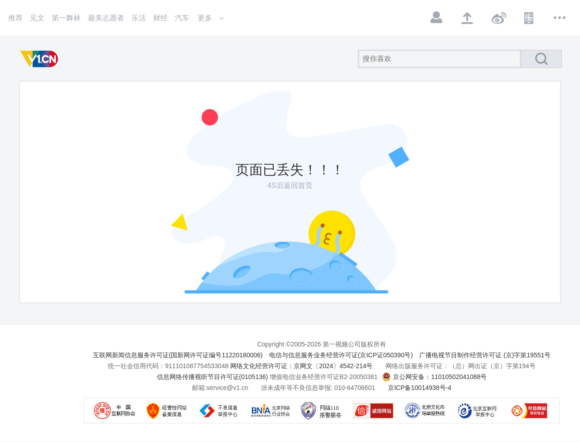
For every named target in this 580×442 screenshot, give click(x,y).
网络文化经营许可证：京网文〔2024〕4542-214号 (301, 366)
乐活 (138, 18)
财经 (160, 18)
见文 (37, 18)
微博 (498, 17)
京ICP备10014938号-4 (419, 387)
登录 (436, 17)
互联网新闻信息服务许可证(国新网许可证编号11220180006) (178, 355)
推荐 (15, 18)
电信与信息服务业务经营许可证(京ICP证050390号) (341, 355)
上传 (467, 17)
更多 (560, 17)
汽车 (182, 18)
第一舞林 (66, 18)
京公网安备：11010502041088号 (440, 376)
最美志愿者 (106, 18)
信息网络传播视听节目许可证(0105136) (212, 376)
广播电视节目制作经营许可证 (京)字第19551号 (485, 355)
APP (529, 17)
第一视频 (40, 59)
